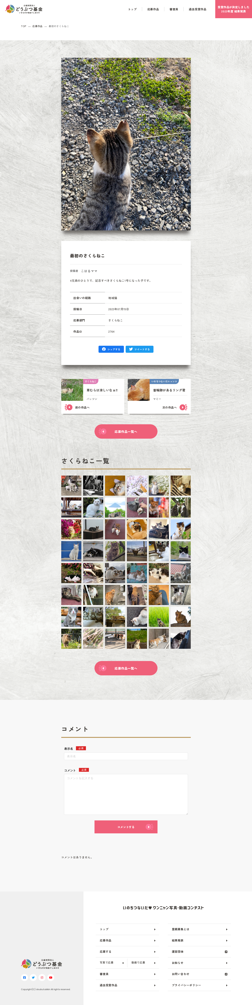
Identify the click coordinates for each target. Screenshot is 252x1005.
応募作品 (153, 9)
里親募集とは (181, 929)
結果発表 (178, 940)
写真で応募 (107, 962)
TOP (23, 26)
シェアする (113, 349)
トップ (132, 9)
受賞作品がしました (233, 9)
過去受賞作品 (197, 9)
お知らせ (178, 963)
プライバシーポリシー (186, 985)
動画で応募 (138, 962)
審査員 (174, 9)
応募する (105, 951)
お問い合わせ (181, 974)
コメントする (126, 827)
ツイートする (142, 349)
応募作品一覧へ (126, 431)
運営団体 (178, 951)
